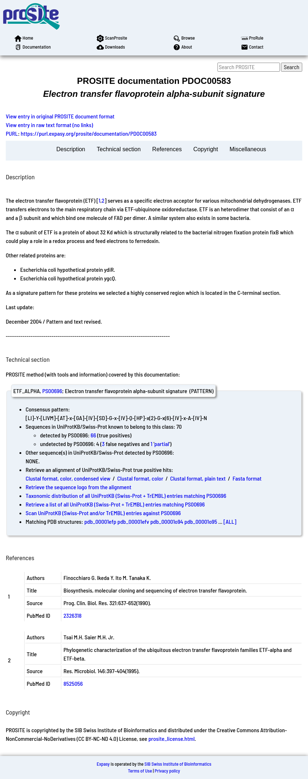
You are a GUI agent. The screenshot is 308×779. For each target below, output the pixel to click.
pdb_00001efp (100, 521)
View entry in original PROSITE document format (60, 116)
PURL (12, 133)
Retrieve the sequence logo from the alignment (78, 486)
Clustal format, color (140, 478)
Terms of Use (140, 771)
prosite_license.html (171, 738)
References (167, 149)
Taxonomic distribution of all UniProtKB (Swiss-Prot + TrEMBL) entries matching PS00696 (126, 495)
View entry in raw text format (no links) (49, 124)
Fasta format (247, 478)
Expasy (103, 764)
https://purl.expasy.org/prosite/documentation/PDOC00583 (89, 133)
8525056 (73, 683)
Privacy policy (167, 771)
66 (93, 435)
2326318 (72, 615)
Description (70, 149)
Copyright (205, 149)
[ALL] (230, 521)
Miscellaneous (247, 149)
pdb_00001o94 (166, 521)
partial (161, 443)
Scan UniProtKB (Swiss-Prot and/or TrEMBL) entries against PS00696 (103, 512)
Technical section (119, 149)
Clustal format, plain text (198, 478)
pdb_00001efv (133, 521)
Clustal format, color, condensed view (68, 478)
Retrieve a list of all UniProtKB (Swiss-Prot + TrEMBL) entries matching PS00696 (115, 504)
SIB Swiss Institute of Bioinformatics (178, 764)
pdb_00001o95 (200, 521)
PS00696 (52, 390)
